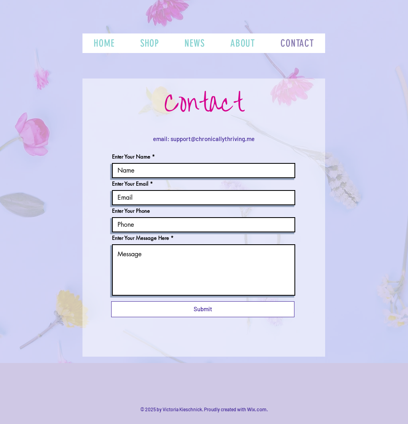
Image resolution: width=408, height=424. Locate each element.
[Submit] (202, 309)
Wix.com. (257, 409)
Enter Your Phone (131, 211)
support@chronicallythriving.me (213, 138)
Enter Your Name (131, 156)
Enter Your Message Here (140, 238)
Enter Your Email (130, 183)
